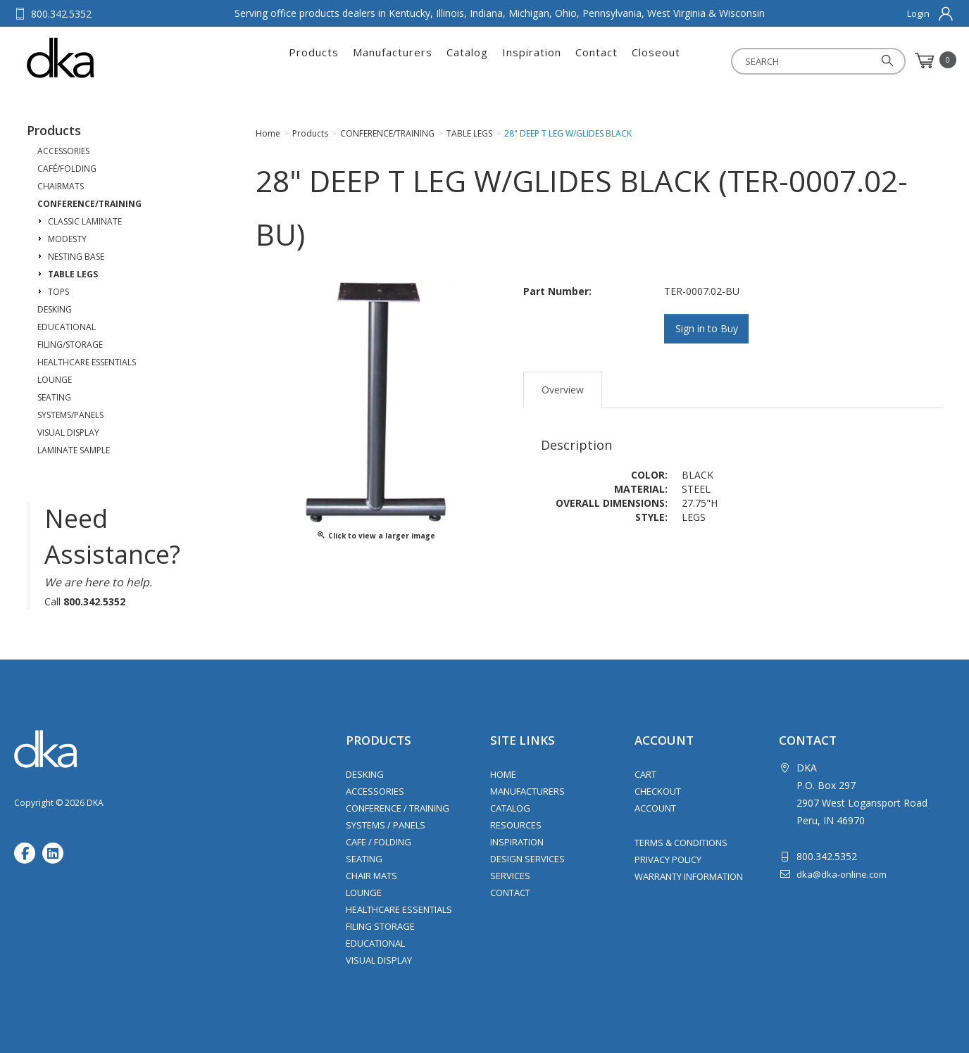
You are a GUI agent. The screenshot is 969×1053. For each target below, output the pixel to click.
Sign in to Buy (706, 328)
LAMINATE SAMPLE (73, 450)
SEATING (54, 397)
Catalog (467, 60)
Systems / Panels (385, 825)
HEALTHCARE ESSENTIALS (86, 362)
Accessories (375, 791)
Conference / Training (397, 808)
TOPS (58, 292)
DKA (96, 57)
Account (655, 808)
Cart (645, 774)
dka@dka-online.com (841, 874)
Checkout (657, 791)
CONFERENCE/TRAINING (89, 204)
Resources (516, 825)
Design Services (527, 858)
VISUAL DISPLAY (68, 433)
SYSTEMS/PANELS (70, 415)
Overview (563, 389)
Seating (364, 858)
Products (314, 60)
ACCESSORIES (63, 151)
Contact (596, 60)
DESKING (54, 309)
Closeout (656, 60)
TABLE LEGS (73, 274)
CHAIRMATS (60, 186)
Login (918, 13)
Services (510, 875)
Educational (375, 943)
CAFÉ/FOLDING (66, 169)
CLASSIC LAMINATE (85, 221)
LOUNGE (54, 380)
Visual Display (379, 960)
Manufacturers (392, 60)
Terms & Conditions (680, 842)
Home (503, 774)
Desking (365, 774)
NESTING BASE (76, 257)
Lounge (364, 892)
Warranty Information (688, 876)
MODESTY (67, 239)
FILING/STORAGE (70, 345)
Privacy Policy (667, 859)
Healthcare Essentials (399, 909)
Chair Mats (371, 875)
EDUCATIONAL (66, 327)
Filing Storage (380, 926)
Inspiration (531, 60)
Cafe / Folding (378, 842)
